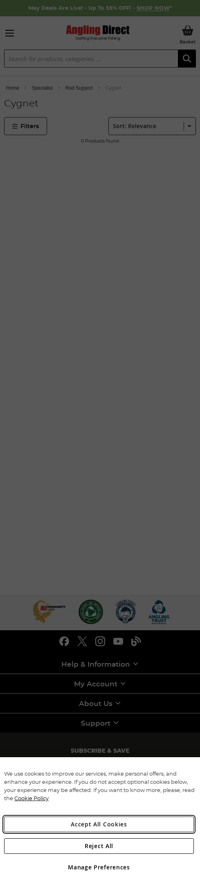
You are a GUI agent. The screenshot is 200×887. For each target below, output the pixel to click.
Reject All (99, 846)
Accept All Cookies (99, 824)
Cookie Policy (31, 798)
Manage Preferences (99, 867)
